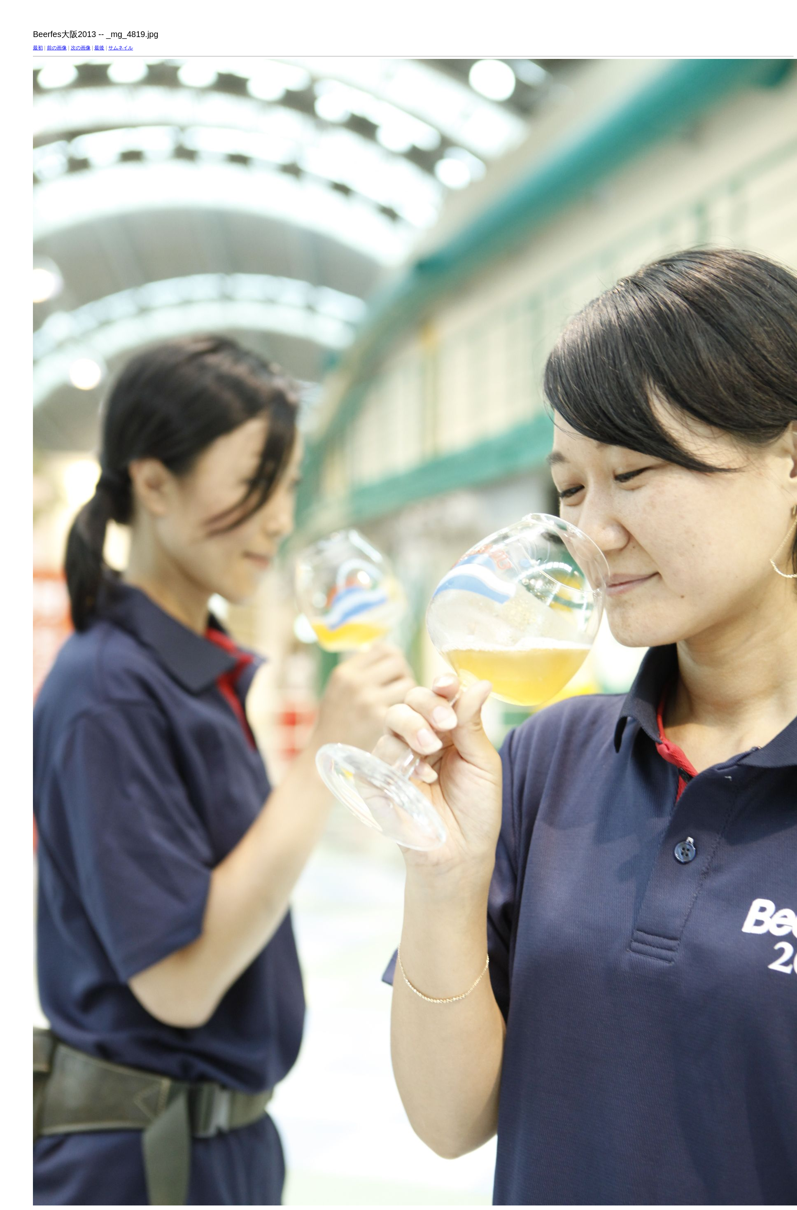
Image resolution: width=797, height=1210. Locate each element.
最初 (38, 48)
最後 (99, 48)
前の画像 (57, 48)
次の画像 (81, 48)
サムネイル (120, 48)
